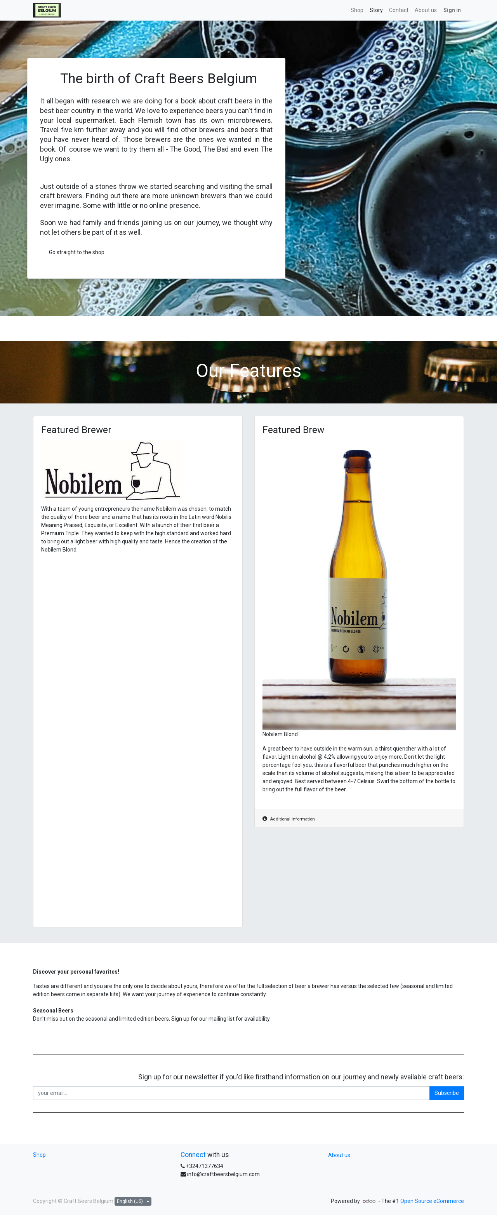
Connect (193, 1155)
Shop (39, 1155)
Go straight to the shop (76, 252)
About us (339, 1155)
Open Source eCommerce (432, 1201)
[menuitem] (357, 10)
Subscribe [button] (446, 1093)
